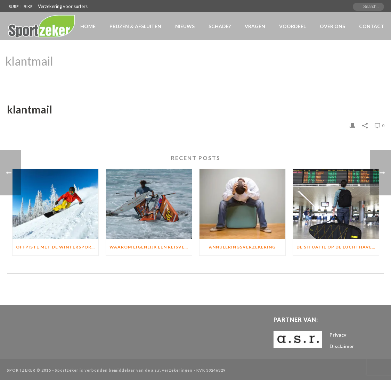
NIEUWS (185, 26)
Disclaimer (341, 346)
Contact (371, 26)
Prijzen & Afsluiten (135, 26)
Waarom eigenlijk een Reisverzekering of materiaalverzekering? (150, 247)
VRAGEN (255, 26)
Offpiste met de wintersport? (56, 247)
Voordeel (292, 26)
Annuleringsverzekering (242, 247)
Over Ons (332, 26)
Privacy (337, 335)
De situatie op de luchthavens (337, 247)
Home (88, 26)
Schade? (220, 26)
